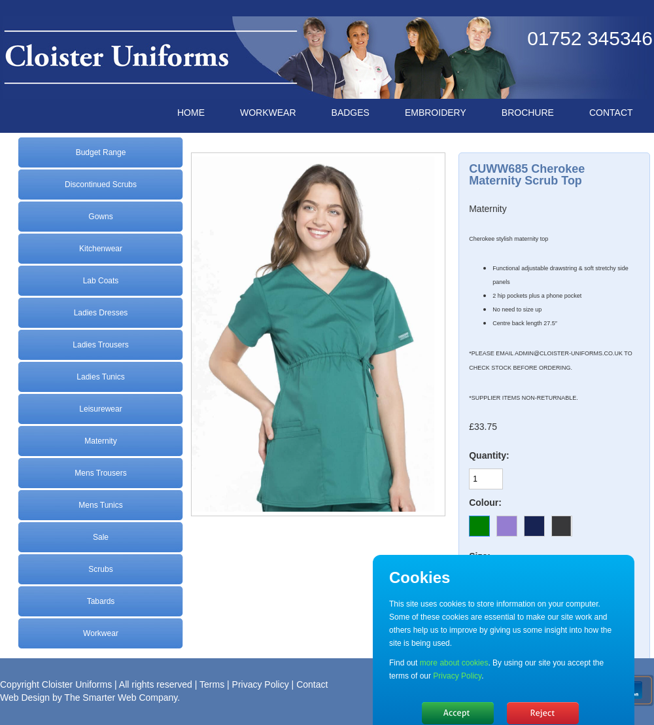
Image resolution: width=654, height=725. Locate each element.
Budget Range (101, 152)
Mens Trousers (100, 473)
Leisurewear (100, 409)
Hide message (458, 713)
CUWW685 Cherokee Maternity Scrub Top (527, 174)
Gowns (100, 216)
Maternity (100, 441)
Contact (312, 684)
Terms (211, 684)
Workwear (100, 633)
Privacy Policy (260, 684)
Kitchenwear (100, 248)
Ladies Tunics (100, 376)
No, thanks (543, 713)
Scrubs (100, 569)
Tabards (101, 601)
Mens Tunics (100, 505)
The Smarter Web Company (120, 697)
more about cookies (454, 662)
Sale (101, 537)
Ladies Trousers (100, 344)
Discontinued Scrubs (101, 184)
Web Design (25, 697)
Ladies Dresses (101, 312)
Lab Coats (101, 280)
